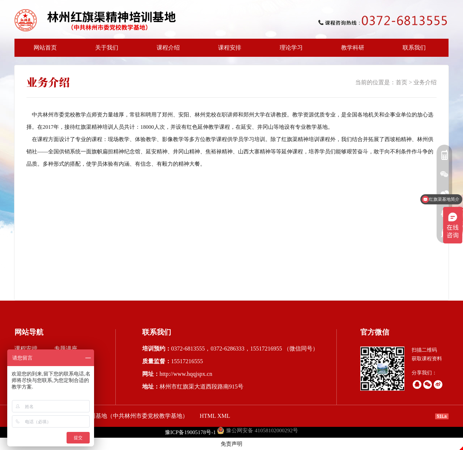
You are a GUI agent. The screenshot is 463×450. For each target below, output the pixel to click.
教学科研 (350, 50)
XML (223, 416)
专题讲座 (65, 348)
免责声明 (231, 444)
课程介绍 (166, 50)
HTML (208, 416)
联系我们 (414, 47)
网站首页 (45, 47)
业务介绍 (425, 82)
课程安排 (227, 50)
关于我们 (104, 50)
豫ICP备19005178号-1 (190, 432)
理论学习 (291, 47)
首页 (401, 82)
